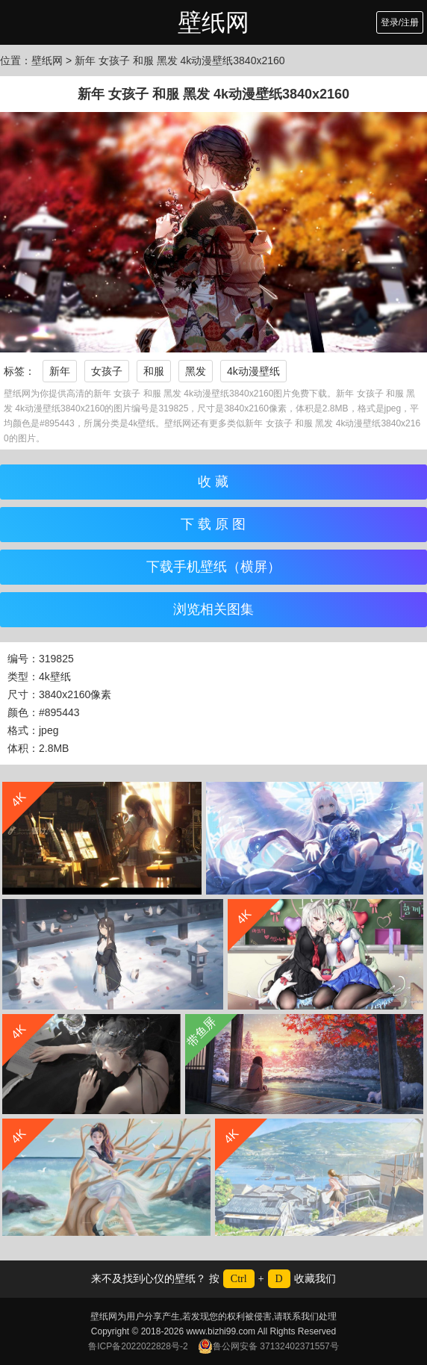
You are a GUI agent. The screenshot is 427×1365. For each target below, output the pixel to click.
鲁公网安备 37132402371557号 (268, 1346)
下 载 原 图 (213, 524)
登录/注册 (400, 22)
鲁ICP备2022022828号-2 (137, 1346)
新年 (59, 371)
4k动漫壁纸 (253, 371)
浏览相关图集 (213, 609)
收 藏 (213, 481)
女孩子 (106, 371)
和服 (153, 371)
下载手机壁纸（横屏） (213, 566)
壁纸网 (213, 22)
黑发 (195, 371)
